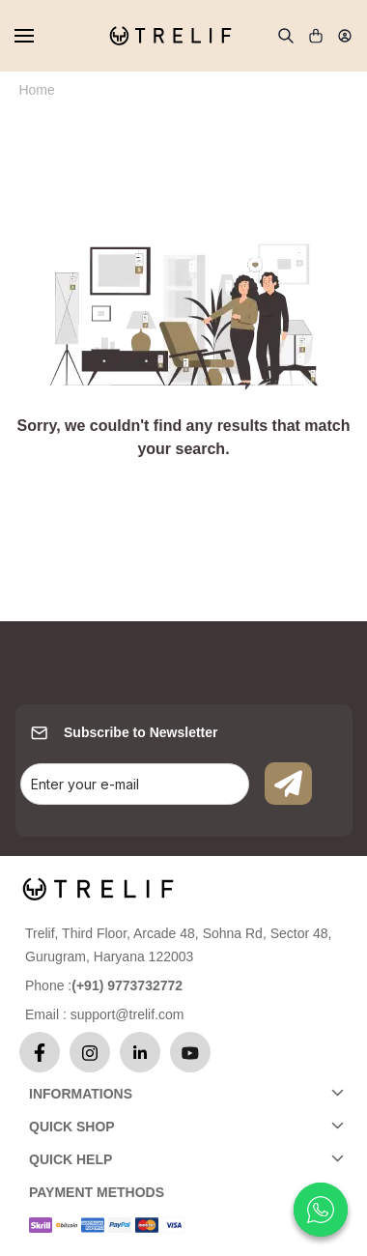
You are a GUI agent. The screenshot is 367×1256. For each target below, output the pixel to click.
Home (36, 90)
